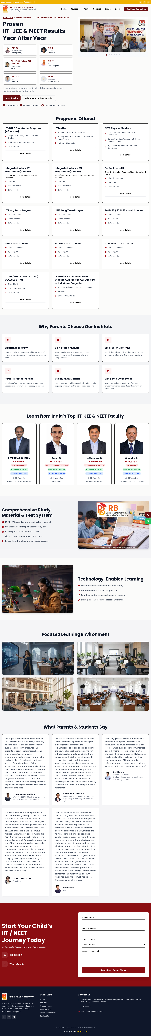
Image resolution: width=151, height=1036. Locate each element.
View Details (25, 153)
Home (64, 9)
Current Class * (88, 940)
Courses (75, 9)
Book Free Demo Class (113, 970)
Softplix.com (82, 1031)
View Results (12, 98)
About (86, 9)
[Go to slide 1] (106, 71)
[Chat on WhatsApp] (148, 521)
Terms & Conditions (48, 1013)
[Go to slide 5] (116, 71)
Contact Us (44, 1016)
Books (118, 9)
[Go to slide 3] (111, 71)
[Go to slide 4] (114, 71)
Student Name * (88, 917)
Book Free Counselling (136, 9)
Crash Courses (46, 1006)
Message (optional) (90, 951)
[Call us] (148, 515)
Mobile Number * (89, 928)
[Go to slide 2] (109, 71)
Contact (97, 9)
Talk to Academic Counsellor (39, 98)
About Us (43, 1003)
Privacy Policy (45, 1009)
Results (108, 9)
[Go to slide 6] (119, 71)
